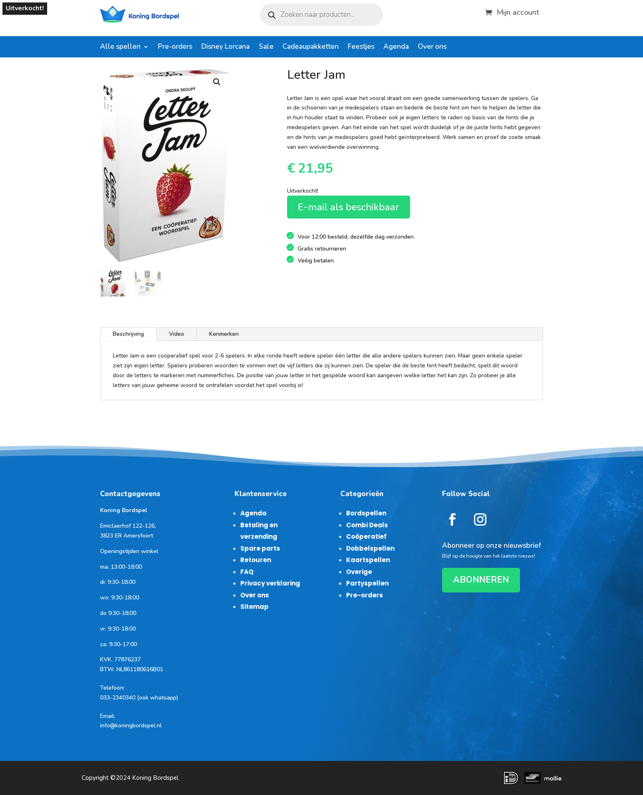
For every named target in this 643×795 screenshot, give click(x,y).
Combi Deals (367, 525)
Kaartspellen (368, 560)
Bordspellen (366, 513)
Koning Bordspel (155, 778)
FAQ (246, 571)
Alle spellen (120, 47)
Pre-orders (175, 47)
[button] (217, 82)
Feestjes (361, 47)
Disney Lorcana (225, 47)
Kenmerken (224, 334)
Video (176, 334)
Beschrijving (128, 334)
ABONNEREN (481, 579)
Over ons (432, 47)
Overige (359, 571)
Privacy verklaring (270, 583)
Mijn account (518, 11)
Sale (266, 47)
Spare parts (260, 548)
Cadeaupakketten (311, 47)
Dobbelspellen (370, 548)
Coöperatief (366, 536)
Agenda (396, 47)
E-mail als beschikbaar (348, 207)
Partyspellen (367, 583)
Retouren (255, 560)
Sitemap (254, 606)
